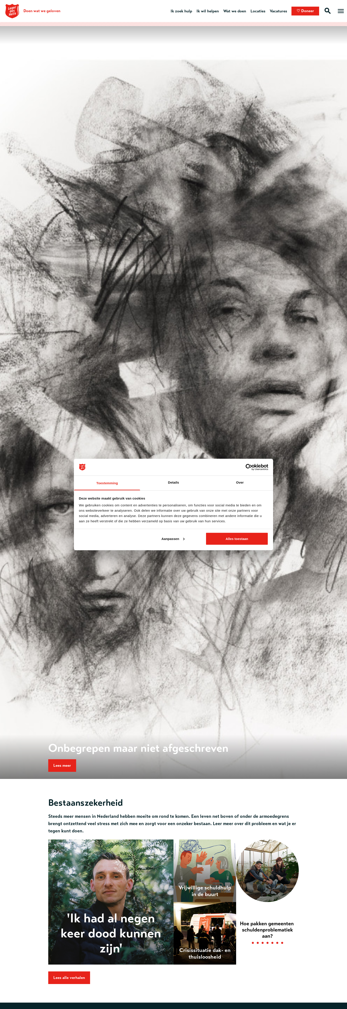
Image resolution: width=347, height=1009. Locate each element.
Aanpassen (173, 538)
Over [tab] (240, 482)
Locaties (258, 11)
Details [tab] (173, 482)
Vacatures (278, 11)
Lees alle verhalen (69, 977)
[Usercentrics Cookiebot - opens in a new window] (248, 467)
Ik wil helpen (208, 11)
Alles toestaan (237, 538)
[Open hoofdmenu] (341, 11)
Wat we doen (234, 11)
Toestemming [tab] (107, 483)
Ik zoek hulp (181, 11)
